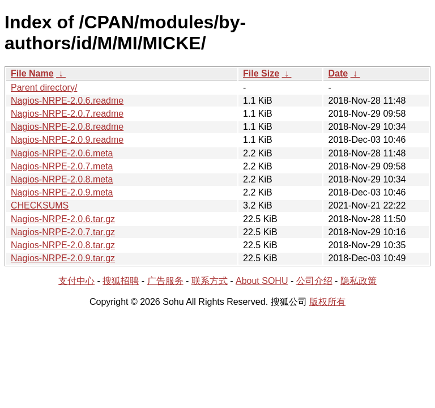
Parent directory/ (44, 87)
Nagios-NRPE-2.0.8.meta (62, 179)
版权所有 (327, 302)
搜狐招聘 (121, 281)
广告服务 (165, 281)
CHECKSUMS (40, 205)
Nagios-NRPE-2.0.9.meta (62, 192)
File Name (32, 73)
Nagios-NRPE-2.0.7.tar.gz (63, 232)
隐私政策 (358, 281)
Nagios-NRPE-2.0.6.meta (62, 153)
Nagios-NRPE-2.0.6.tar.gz (63, 219)
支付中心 (76, 281)
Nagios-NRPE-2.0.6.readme (67, 100)
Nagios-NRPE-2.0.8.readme (67, 126)
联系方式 (209, 281)
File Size (261, 73)
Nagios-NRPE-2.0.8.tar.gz (63, 245)
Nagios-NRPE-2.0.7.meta (62, 166)
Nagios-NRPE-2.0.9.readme (67, 139)
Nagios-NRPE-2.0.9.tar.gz (63, 258)
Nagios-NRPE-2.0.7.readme (67, 113)
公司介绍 (314, 281)
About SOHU (262, 281)
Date (338, 73)
